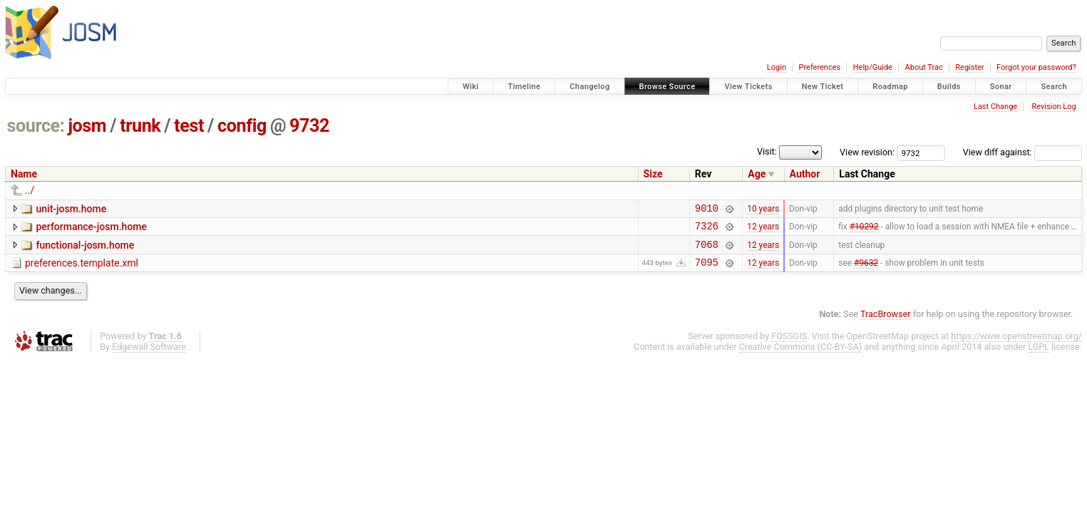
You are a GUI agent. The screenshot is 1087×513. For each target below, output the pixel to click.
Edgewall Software (149, 355)
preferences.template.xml (81, 269)
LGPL (1038, 355)
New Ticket (823, 86)
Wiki (471, 86)
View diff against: (1022, 152)
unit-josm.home (71, 208)
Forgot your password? (1036, 67)
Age (757, 174)
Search (1054, 86)
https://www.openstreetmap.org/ (1016, 344)
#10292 (864, 230)
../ (29, 190)
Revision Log (1053, 106)
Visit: (767, 151)
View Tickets (748, 86)
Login (776, 67)
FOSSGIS (789, 344)
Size (653, 174)
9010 (706, 210)
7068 (706, 250)
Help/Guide (872, 67)
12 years (763, 230)
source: (36, 125)
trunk (140, 125)
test (189, 125)
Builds (949, 86)
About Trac (924, 67)
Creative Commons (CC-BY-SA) (800, 355)
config (242, 125)
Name (24, 174)
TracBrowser (885, 322)
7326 (706, 230)
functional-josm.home (85, 249)
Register (969, 67)
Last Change (995, 106)
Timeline (524, 86)
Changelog (589, 86)
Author (805, 174)
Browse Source (667, 86)
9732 (309, 125)
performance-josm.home (91, 228)
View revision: (867, 152)
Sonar (1001, 86)
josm (87, 125)
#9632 (866, 270)
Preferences (819, 67)
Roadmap (890, 86)
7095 (706, 270)
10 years (763, 209)
